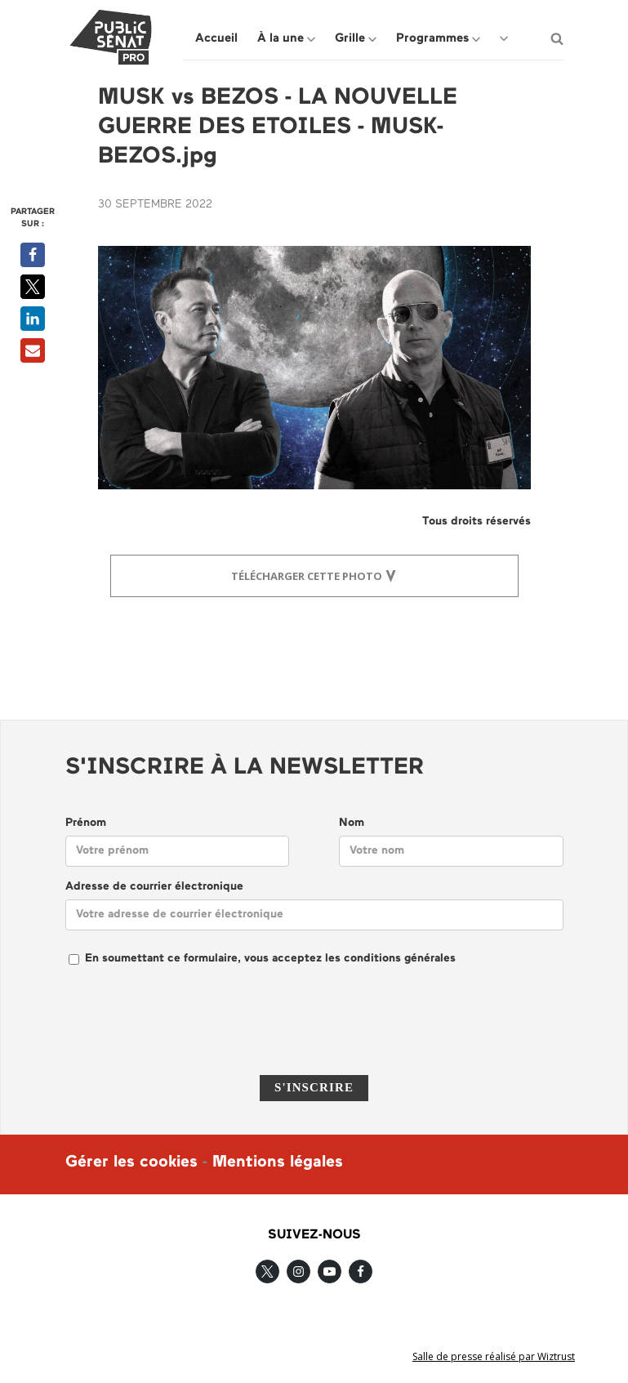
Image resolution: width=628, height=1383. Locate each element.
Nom (351, 823)
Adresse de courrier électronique (154, 887)
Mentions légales (277, 1162)
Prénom (85, 823)
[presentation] (314, 1031)
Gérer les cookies (131, 1162)
